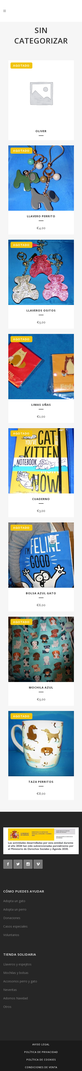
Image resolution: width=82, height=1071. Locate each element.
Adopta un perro (14, 909)
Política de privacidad (41, 1052)
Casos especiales (15, 926)
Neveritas (10, 990)
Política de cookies (41, 1059)
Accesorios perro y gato (20, 981)
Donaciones (11, 918)
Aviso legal (41, 1044)
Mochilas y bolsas (15, 973)
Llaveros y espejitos (17, 964)
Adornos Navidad (15, 998)
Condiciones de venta (41, 1067)
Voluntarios (11, 935)
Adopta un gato (14, 901)
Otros (7, 1007)
